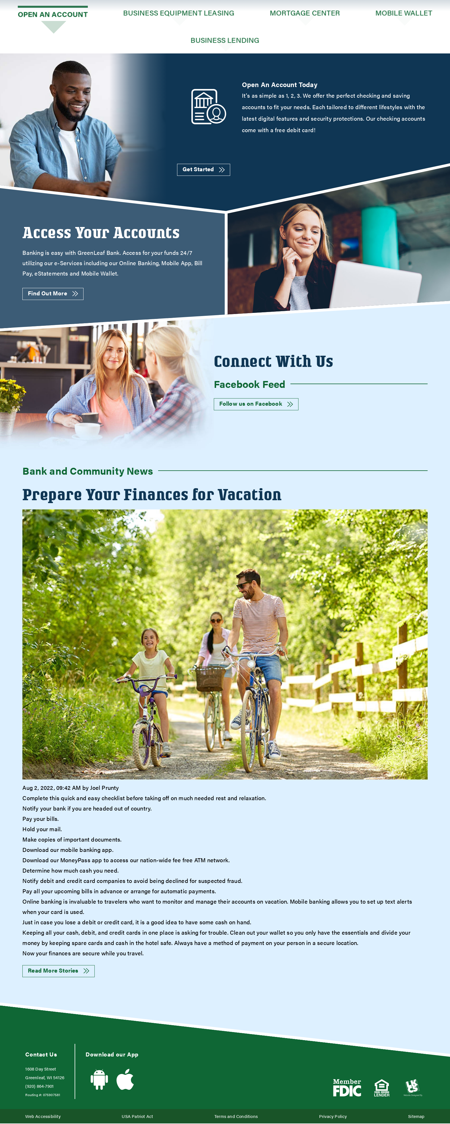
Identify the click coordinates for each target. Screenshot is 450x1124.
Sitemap (416, 1117)
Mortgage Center (305, 13)
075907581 (51, 1095)
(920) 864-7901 (39, 1086)
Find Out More (53, 293)
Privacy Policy (333, 1117)
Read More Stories (58, 971)
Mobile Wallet (403, 13)
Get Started (204, 169)
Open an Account (53, 13)
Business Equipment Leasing (178, 13)
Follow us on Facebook (256, 404)
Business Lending (225, 40)
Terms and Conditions (236, 1117)
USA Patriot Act (137, 1117)
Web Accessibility (42, 1117)
